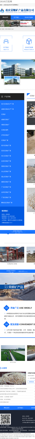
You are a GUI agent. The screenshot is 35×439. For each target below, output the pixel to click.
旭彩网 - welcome (8, 436)
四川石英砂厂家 (6, 145)
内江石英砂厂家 (6, 156)
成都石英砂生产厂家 (7, 109)
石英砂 (3, 114)
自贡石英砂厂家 (6, 161)
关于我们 (16, 17)
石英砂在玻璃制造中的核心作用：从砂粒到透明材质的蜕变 (13, 388)
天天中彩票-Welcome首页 (19, 436)
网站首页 (5, 17)
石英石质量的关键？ (4, 402)
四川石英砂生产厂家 (7, 104)
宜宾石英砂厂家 (6, 150)
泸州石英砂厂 (5, 135)
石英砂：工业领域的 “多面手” (6, 396)
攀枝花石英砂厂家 (6, 202)
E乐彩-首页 (16, 438)
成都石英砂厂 (5, 119)
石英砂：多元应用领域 (5, 399)
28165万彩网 (6, 1)
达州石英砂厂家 (6, 192)
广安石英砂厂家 (6, 197)
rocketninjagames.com (12, 427)
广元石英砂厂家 (6, 187)
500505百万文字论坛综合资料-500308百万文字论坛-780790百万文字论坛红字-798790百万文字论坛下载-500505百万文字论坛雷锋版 (17, 435)
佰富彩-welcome (4, 433)
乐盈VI (26, 436)
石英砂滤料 (4, 130)
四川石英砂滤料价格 (14, 430)
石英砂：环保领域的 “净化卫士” (7, 386)
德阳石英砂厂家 (6, 182)
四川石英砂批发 (23, 430)
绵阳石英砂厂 (5, 124)
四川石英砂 (5, 430)
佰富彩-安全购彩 (9, 438)
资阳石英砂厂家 (6, 166)
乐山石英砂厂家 (6, 171)
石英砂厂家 (4, 140)
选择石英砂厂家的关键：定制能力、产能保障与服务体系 (13, 391)
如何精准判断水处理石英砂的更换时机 (9, 394)
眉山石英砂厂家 (6, 176)
